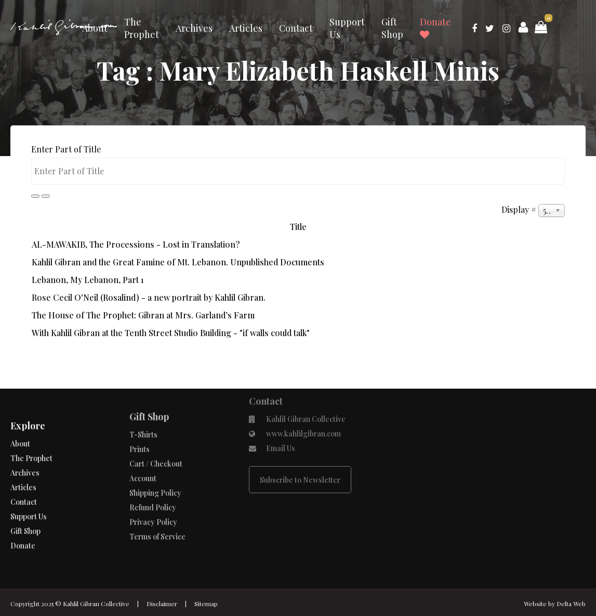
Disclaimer (162, 603)
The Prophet (141, 28)
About (95, 28)
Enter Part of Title (67, 149)
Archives (194, 28)
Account (142, 459)
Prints (139, 430)
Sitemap (206, 603)
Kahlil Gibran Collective (96, 603)
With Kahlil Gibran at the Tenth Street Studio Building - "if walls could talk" (171, 332)
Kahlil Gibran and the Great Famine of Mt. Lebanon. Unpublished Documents (178, 261)
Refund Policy (152, 488)
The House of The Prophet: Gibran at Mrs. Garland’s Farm (143, 315)
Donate (435, 28)
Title (298, 226)
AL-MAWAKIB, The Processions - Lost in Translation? (136, 244)
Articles (245, 28)
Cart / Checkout (155, 445)
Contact (296, 28)
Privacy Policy (153, 503)
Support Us (347, 28)
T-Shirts (143, 415)
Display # (519, 209)
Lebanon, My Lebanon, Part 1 (88, 279)
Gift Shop (392, 28)
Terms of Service (157, 517)
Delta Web (571, 603)
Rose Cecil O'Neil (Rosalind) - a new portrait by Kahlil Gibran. (149, 297)
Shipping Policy (155, 474)
